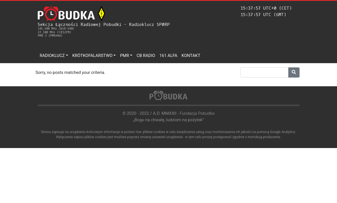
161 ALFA (168, 55)
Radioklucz (52, 55)
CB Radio (146, 55)
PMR (124, 55)
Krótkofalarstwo (92, 55)
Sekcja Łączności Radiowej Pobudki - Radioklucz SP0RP (104, 30)
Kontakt (191, 55)
